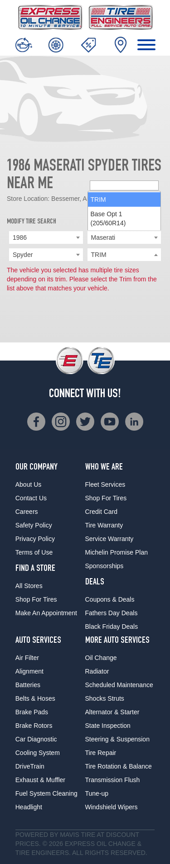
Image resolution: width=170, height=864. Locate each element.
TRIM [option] (98, 269)
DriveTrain (29, 766)
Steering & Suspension (117, 739)
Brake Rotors (34, 725)
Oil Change (101, 657)
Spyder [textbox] (23, 254)
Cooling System (37, 752)
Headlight (28, 807)
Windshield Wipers (111, 807)
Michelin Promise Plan (116, 552)
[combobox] (46, 237)
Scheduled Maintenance (119, 684)
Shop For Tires (36, 599)
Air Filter (27, 657)
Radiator (97, 671)
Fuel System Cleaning (46, 793)
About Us (28, 484)
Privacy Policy (35, 538)
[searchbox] (124, 255)
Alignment (29, 671)
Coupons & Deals (110, 599)
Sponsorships (104, 566)
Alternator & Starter (112, 712)
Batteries (27, 684)
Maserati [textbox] (103, 237)
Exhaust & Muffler (40, 779)
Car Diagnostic (36, 739)
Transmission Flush (112, 779)
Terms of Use (34, 552)
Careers (26, 511)
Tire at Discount (110, 834)
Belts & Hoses (35, 698)
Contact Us (31, 498)
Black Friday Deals (111, 626)
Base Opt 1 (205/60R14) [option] (108, 288)
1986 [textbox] (20, 237)
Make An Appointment (46, 613)
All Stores (29, 585)
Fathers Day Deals (111, 613)
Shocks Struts (104, 698)
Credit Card (101, 511)
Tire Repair (101, 752)
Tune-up (97, 793)
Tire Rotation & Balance (118, 766)
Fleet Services (105, 484)
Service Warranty (109, 538)
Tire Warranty (104, 525)
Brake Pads (31, 712)
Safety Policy (33, 525)
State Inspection (108, 725)
